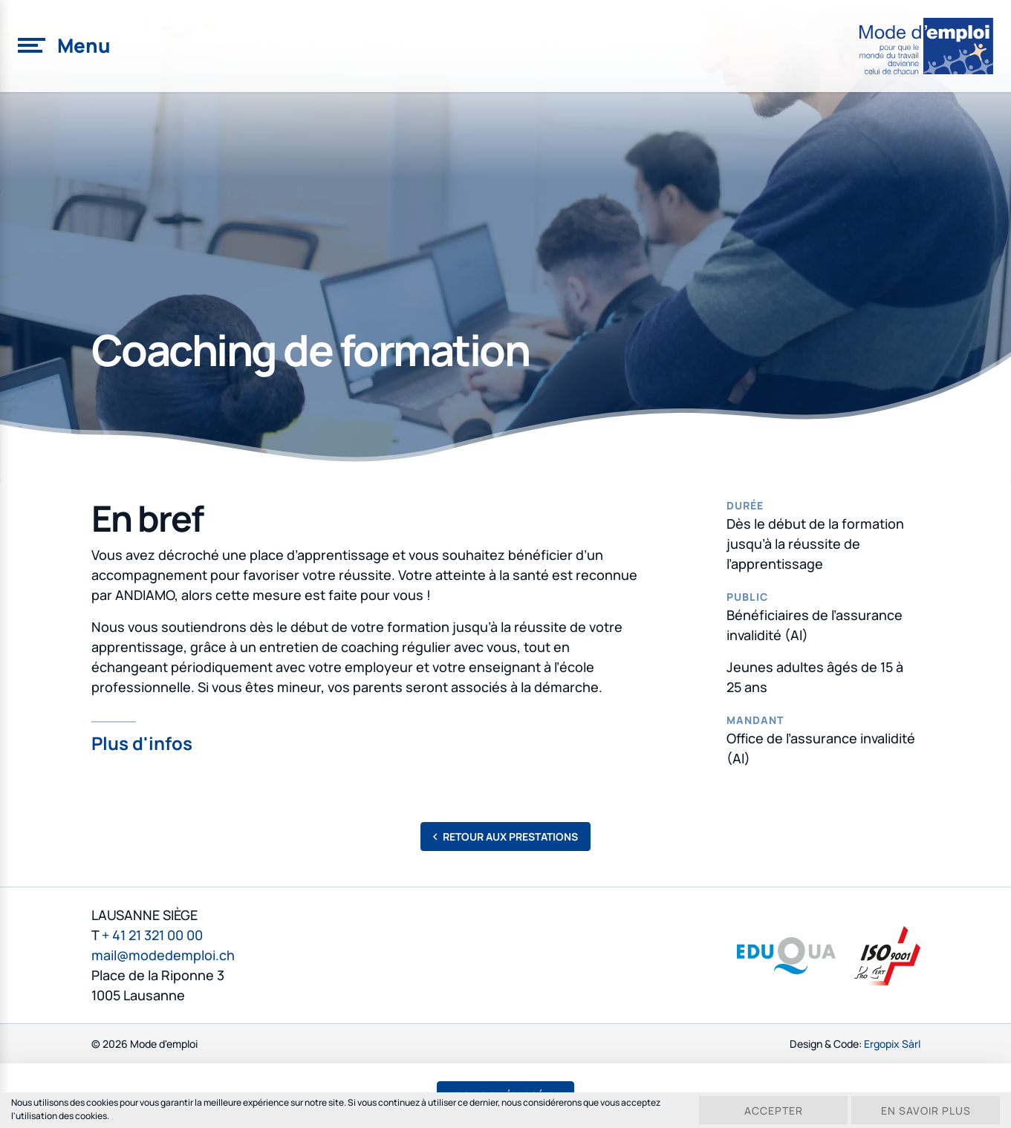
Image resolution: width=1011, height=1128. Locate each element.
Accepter (773, 1110)
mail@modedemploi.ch (163, 955)
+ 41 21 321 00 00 (152, 935)
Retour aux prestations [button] (505, 836)
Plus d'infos (141, 741)
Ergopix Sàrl (892, 1044)
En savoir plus (926, 1110)
